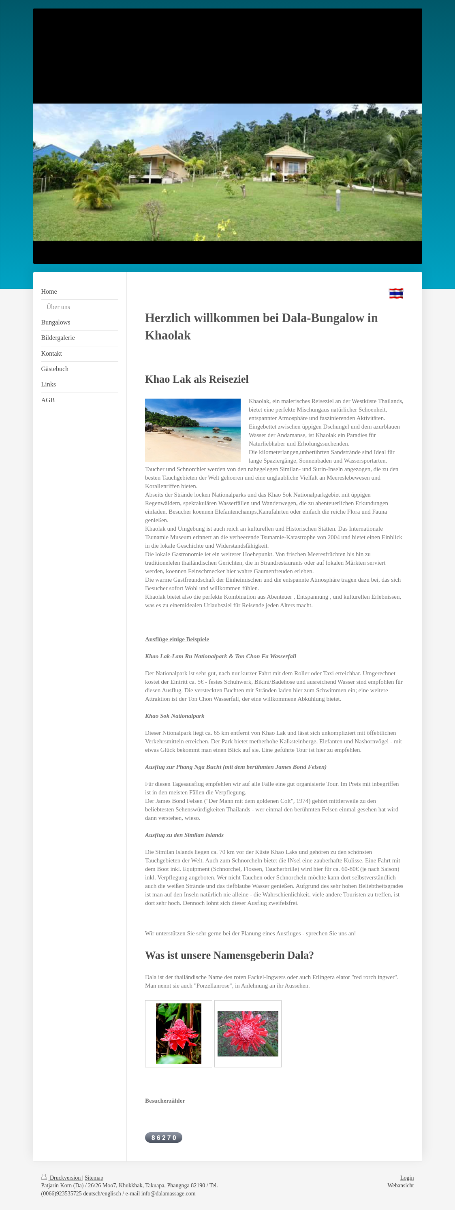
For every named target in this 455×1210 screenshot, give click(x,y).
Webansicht (401, 1185)
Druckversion (61, 1178)
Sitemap (94, 1178)
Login (407, 1178)
